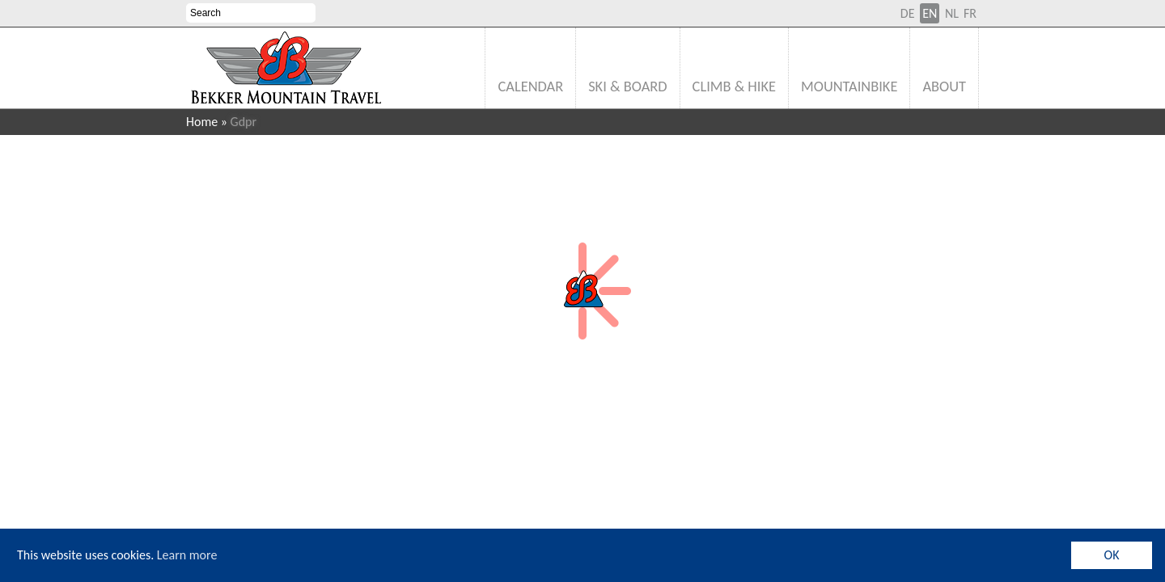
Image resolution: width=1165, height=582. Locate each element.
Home (202, 121)
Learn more (187, 555)
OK (1112, 555)
